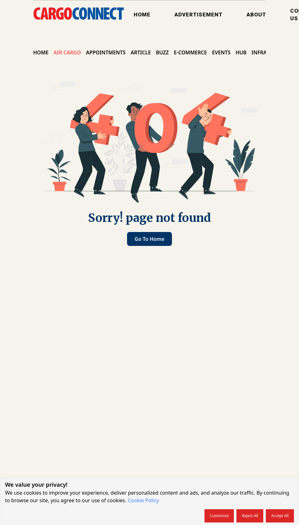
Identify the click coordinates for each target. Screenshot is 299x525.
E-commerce (190, 52)
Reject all (250, 515)
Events (221, 52)
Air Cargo (67, 52)
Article (141, 52)
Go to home (149, 238)
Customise (219, 515)
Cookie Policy (143, 500)
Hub (241, 52)
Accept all (280, 515)
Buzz (162, 52)
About (256, 14)
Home (142, 14)
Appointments (105, 52)
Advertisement (198, 14)
